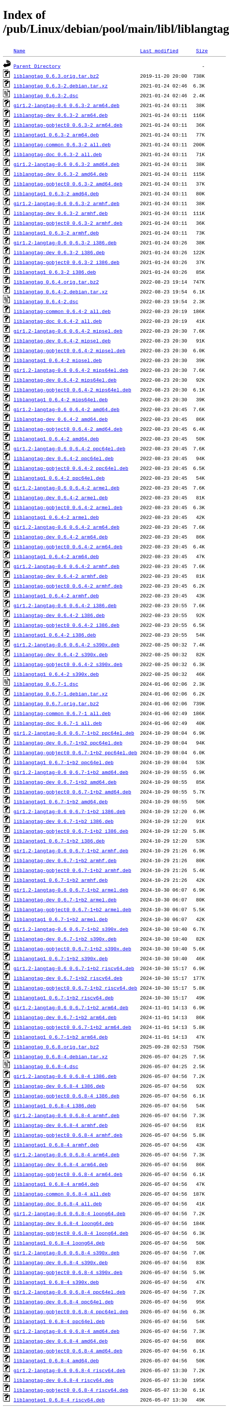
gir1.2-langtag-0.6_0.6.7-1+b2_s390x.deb (71, 929)
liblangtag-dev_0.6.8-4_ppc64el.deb (64, 1301)
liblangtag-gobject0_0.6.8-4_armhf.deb (68, 1135)
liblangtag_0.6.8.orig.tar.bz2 (56, 1046)
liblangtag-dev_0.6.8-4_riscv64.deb (64, 1380)
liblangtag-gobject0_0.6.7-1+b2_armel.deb (72, 909)
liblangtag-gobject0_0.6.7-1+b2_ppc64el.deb (75, 752)
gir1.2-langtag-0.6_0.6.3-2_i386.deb (65, 242)
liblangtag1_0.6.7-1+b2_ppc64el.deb (64, 762)
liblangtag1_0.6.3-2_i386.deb (55, 272)
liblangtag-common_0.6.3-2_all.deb (62, 144)
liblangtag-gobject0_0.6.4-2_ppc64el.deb (71, 468)
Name (19, 50)
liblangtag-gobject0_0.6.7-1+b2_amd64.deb (72, 791)
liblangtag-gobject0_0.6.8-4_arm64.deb (68, 1174)
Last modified (159, 50)
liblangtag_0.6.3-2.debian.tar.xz (61, 85)
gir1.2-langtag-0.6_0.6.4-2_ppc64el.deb (69, 448)
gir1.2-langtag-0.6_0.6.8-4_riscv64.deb (69, 1370)
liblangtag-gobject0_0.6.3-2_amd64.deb (68, 183)
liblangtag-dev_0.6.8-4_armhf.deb (61, 1125)
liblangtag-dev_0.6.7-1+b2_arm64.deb (65, 1017)
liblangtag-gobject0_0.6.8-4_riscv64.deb (71, 1389)
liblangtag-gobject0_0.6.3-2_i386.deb (67, 262)
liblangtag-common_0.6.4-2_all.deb (62, 311)
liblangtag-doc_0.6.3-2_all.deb (58, 154)
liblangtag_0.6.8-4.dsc (46, 1066)
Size (201, 50)
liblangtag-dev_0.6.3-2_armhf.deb (61, 213)
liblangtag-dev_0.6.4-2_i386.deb (59, 615)
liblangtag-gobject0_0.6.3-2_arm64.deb (68, 124)
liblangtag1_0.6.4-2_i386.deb (55, 634)
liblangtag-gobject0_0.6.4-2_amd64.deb (68, 428)
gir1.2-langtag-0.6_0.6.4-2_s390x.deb (67, 644)
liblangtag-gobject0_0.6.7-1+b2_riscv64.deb (75, 987)
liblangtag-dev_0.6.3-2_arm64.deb (61, 115)
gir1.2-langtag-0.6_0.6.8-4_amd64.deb (67, 1331)
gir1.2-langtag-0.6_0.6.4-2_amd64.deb (67, 409)
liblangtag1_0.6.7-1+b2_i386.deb (59, 840)
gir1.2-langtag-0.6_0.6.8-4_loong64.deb (69, 1213)
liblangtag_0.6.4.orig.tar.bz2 (56, 281)
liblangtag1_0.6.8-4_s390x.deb (56, 1282)
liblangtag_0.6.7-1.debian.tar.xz (61, 693)
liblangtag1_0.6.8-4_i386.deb (55, 1105)
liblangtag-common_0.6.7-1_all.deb (62, 713)
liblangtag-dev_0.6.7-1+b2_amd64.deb (65, 781)
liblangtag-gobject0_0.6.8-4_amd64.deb (68, 1350)
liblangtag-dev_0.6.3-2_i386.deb (59, 252)
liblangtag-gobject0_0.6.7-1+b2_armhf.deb (72, 870)
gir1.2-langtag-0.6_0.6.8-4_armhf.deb (67, 1115)
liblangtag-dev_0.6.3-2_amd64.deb (61, 173)
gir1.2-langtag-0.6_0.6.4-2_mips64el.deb (71, 370)
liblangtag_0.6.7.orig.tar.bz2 (56, 703)
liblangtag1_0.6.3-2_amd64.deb (56, 193)
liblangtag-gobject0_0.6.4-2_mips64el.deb (72, 389)
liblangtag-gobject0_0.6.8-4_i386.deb (67, 1095)
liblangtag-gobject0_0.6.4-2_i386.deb (67, 625)
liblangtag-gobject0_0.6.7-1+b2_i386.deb (71, 831)
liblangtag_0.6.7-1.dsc (46, 683)
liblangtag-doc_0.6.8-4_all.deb (58, 1203)
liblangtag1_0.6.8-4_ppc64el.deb (59, 1321)
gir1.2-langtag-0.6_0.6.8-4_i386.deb (65, 1076)
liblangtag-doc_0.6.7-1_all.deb (58, 723)
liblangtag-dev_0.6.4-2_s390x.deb (61, 654)
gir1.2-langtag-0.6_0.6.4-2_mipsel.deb (68, 330)
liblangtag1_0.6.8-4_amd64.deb (56, 1360)
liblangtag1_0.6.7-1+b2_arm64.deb (61, 1036)
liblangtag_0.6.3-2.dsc (46, 95)
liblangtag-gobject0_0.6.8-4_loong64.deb (71, 1233)
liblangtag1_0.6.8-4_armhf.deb (56, 1144)
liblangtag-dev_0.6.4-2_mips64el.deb (65, 379)
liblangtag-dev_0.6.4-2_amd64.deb (61, 419)
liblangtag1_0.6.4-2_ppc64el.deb (59, 477)
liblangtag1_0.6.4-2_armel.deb (56, 517)
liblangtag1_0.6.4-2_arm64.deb (56, 556)
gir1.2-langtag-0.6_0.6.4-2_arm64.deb (67, 527)
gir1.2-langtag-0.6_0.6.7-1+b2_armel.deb (71, 889)
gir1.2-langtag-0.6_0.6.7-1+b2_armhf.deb (71, 850)
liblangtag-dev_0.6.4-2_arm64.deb (61, 536)
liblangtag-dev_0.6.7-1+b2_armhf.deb (65, 860)
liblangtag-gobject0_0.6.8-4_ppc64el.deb (71, 1311)
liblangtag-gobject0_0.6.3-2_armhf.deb (68, 223)
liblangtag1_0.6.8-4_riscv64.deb (59, 1399)
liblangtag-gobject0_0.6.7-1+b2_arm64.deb (72, 1027)
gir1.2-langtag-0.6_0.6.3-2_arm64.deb (67, 105)
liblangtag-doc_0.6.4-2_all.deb (58, 321)
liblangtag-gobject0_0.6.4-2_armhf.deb (68, 585)
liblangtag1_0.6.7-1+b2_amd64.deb (61, 801)
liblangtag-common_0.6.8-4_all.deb (62, 1193)
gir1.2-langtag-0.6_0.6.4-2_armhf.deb (67, 566)
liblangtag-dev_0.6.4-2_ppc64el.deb (64, 458)
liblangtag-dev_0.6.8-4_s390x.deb (61, 1262)
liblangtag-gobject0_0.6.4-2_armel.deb (68, 507)
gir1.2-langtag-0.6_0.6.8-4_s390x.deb (67, 1252)
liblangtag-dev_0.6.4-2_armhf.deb (61, 576)
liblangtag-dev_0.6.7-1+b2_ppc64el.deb (68, 742)
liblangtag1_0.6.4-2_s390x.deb (56, 674)
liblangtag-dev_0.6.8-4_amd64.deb (61, 1340)
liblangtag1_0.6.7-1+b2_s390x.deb (61, 958)
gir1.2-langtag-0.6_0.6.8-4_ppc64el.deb (69, 1291)
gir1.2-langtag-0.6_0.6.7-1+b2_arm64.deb (71, 1007)
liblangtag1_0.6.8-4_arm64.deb (56, 1184)
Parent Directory (37, 66)
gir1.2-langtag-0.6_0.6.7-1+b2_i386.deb (69, 811)
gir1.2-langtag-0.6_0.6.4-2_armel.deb (67, 487)
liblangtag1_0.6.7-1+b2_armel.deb (61, 919)
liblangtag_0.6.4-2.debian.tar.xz (61, 291)
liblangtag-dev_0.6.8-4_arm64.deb (61, 1164)
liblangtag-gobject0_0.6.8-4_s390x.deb (68, 1272)
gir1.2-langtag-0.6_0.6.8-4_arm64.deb (67, 1154)
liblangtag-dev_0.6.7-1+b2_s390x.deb (65, 938)
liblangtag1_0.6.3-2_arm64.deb (56, 134)
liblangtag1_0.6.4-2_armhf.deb (56, 595)
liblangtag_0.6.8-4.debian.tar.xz (61, 1056)
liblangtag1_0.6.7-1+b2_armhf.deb (61, 880)
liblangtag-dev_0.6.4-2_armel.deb (61, 497)
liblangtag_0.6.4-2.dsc (46, 301)
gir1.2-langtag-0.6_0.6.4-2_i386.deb (65, 605)
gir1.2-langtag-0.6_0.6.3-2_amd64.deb (67, 164)
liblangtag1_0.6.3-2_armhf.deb (56, 232)
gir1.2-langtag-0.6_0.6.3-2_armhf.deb (67, 203)
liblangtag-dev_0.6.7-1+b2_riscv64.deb (68, 978)
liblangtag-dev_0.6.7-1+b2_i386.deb (64, 821)
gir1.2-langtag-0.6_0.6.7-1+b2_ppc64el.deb (74, 732)
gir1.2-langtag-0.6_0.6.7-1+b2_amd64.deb (71, 772)
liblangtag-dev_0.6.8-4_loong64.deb (64, 1223)
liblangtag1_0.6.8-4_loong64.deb (59, 1242)
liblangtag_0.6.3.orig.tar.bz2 (56, 75)
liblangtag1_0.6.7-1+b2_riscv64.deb (64, 997)
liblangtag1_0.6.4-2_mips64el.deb (61, 399)
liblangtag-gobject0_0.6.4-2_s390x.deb (68, 664)
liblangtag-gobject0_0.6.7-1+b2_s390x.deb (72, 948)
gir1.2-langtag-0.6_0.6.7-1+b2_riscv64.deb (74, 968)
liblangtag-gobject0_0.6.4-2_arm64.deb (68, 546)
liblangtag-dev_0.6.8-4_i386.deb (59, 1085)
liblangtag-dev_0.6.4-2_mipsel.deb (62, 340)
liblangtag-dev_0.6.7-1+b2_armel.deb (65, 899)
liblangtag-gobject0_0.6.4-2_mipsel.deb (69, 350)
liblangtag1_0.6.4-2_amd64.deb (56, 438)
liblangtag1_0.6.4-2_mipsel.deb (58, 360)
